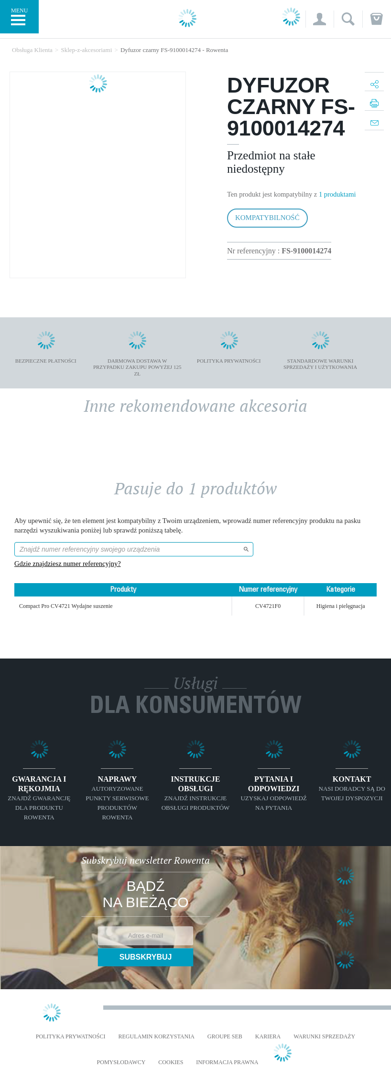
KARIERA (268, 1037)
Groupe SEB (224, 1037)
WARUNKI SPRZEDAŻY (324, 1037)
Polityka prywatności (71, 1037)
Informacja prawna (227, 1062)
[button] (319, 19)
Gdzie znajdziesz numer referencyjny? (67, 563)
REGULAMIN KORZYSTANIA (156, 1037)
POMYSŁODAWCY (121, 1062)
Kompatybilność (267, 217)
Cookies (170, 1062)
